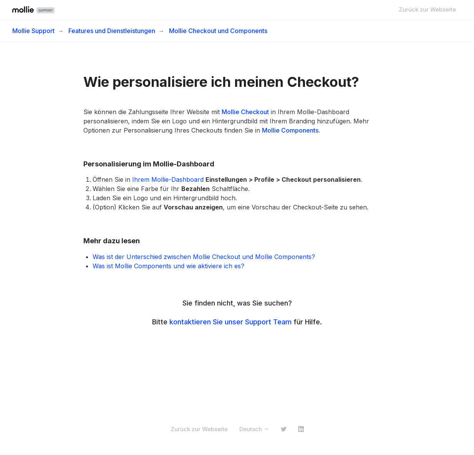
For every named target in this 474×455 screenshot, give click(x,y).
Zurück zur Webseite (427, 9)
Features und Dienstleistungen (111, 31)
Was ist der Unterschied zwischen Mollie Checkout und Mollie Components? (204, 257)
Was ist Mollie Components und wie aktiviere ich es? (168, 266)
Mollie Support (33, 31)
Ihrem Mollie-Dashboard (167, 179)
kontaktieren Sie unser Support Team (230, 322)
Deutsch (254, 429)
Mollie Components (290, 130)
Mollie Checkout (245, 112)
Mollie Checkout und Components (218, 31)
